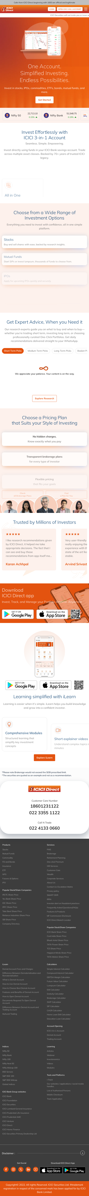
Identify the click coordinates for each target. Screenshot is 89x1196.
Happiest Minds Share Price (59, 953)
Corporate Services (55, 878)
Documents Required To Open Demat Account (19, 1001)
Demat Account (54, 1035)
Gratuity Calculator (55, 994)
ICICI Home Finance (11, 1129)
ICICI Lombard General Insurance (17, 1108)
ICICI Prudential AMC (11, 1117)
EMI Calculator (53, 990)
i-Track (50, 1079)
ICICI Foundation (9, 1100)
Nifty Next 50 (8, 1063)
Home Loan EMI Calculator (59, 1014)
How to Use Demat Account (14, 984)
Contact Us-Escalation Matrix (60, 887)
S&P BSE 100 (8, 1076)
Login (51, 9)
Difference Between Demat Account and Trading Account (20, 1008)
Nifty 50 (5, 1051)
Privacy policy (53, 891)
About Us (51, 882)
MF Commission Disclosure (59, 916)
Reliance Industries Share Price (16, 915)
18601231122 (44, 806)
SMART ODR (52, 895)
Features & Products (56, 911)
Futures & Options (10, 878)
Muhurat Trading (9, 1014)
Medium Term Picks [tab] (38, 350)
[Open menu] (86, 9)
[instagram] (13, 1169)
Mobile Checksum (55, 1094)
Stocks (5, 849)
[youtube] (35, 1169)
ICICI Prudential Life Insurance (15, 1113)
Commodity (7, 858)
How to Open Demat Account (15, 996)
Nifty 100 (6, 1059)
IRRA (49, 899)
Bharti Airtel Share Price (57, 940)
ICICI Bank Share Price (57, 932)
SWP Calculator (54, 1002)
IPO (4, 882)
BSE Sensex (7, 1072)
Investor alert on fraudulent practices (63, 903)
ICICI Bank (6, 1096)
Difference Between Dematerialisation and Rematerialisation (21, 974)
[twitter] (20, 1169)
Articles (50, 1051)
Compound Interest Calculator (60, 973)
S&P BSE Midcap (9, 1080)
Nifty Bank (7, 1055)
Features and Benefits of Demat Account (20, 992)
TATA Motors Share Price (58, 957)
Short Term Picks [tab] (13, 350)
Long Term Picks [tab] (62, 350)
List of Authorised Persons (58, 1090)
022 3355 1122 (44, 812)
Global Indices (8, 1084)
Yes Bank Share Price (11, 899)
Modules (50, 1067)
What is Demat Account (13, 979)
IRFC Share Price (9, 907)
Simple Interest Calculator (58, 969)
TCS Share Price (54, 948)
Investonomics (53, 1059)
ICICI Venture (8, 1121)
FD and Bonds (8, 862)
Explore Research (44, 398)
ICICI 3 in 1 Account (55, 1031)
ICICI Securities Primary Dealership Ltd (19, 1133)
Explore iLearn (44, 757)
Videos (50, 1063)
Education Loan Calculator (58, 1019)
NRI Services (52, 866)
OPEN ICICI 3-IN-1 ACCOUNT (69, 9)
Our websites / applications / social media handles (65, 1085)
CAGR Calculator (54, 1010)
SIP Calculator (53, 1006)
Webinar (50, 1055)
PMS (49, 849)
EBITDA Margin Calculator (58, 977)
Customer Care (53, 870)
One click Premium (55, 862)
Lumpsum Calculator (56, 985)
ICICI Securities (9, 1104)
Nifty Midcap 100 (9, 1067)
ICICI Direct (7, 1125)
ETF (4, 870)
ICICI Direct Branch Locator (59, 920)
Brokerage (51, 853)
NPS (4, 874)
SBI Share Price (9, 919)
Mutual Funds (8, 853)
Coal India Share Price (56, 936)
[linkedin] (28, 1169)
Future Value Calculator (57, 981)
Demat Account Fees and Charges (17, 969)
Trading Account (54, 1039)
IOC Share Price (9, 903)
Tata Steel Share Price (12, 911)
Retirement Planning (56, 858)
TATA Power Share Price (58, 944)
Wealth (50, 874)
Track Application (54, 1099)
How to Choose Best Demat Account (18, 988)
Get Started (44, 99)
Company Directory (11, 924)
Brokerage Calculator (56, 998)
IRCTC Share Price (10, 895)
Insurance (6, 866)
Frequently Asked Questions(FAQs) (62, 907)
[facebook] (6, 1169)
